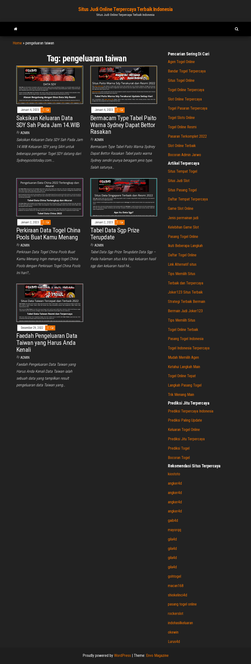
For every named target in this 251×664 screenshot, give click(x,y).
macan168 (176, 585)
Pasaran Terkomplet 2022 (187, 136)
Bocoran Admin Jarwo (184, 155)
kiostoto (174, 474)
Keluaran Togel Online (184, 429)
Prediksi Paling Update (185, 420)
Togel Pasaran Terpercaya (187, 108)
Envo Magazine (157, 655)
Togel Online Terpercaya (186, 90)
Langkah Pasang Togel (185, 385)
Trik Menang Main (181, 394)
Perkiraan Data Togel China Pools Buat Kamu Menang (48, 234)
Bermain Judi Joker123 (185, 311)
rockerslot (175, 613)
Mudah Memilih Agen (183, 357)
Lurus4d (174, 641)
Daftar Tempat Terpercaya (188, 199)
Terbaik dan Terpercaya (185, 283)
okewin (173, 632)
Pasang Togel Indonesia (185, 338)
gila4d (172, 539)
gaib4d (173, 520)
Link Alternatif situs (182, 264)
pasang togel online (182, 604)
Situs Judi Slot (179, 180)
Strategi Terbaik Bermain (186, 301)
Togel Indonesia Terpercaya (188, 348)
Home (17, 43)
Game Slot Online (180, 208)
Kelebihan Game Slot (183, 227)
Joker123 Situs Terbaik (185, 292)
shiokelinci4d (177, 595)
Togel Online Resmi (182, 127)
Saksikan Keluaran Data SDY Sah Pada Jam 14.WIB (48, 121)
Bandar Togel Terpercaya (187, 71)
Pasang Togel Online (183, 236)
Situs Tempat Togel (182, 171)
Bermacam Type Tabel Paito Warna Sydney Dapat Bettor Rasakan (123, 124)
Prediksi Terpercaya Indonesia (190, 411)
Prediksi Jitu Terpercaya (186, 439)
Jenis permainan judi (183, 218)
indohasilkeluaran (180, 623)
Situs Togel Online (181, 80)
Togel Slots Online (181, 117)
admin (25, 133)
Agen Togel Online (181, 61)
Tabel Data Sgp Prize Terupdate (114, 234)
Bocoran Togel (179, 457)
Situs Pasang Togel (182, 190)
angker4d (175, 483)
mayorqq (174, 530)
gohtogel (174, 576)
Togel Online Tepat (182, 376)
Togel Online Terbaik (183, 329)
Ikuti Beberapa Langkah (185, 245)
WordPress (122, 655)
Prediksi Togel (179, 448)
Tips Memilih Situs (181, 273)
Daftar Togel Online (182, 255)
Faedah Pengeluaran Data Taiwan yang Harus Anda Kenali (46, 342)
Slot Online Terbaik (182, 145)
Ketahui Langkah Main (184, 366)
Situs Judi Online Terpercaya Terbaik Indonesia (125, 9)
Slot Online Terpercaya (185, 99)
